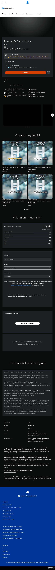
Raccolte (11, 14)
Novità (4, 14)
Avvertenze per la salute (10, 472)
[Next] (52, 115)
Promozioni (19, 14)
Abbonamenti (30, 14)
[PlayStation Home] (27, 2)
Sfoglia (39, 14)
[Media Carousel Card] (22, 115)
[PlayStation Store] (8, 8)
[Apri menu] (2, 2)
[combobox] (27, 259)
